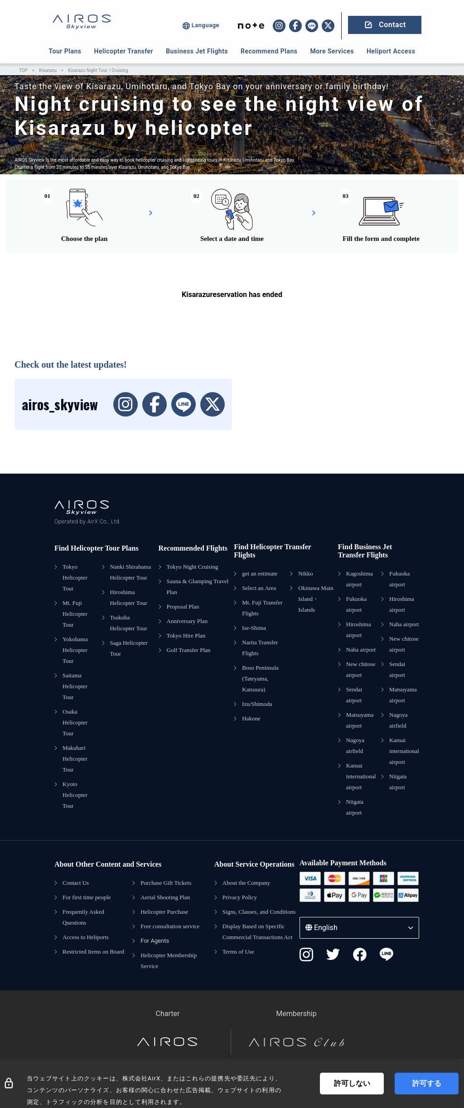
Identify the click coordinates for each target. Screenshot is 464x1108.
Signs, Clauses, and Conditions (258, 911)
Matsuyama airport (360, 720)
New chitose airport (361, 669)
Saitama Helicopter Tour (75, 686)
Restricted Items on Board (93, 951)
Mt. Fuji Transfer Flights (262, 608)
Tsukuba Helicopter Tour (128, 623)
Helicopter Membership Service (168, 960)
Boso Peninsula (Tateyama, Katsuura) (260, 678)
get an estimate (259, 573)
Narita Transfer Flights (260, 648)
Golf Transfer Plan (189, 650)
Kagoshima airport (359, 579)
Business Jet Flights (197, 51)
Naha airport (361, 649)
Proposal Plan (183, 606)
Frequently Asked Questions (83, 917)
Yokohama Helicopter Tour (75, 650)
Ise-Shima (254, 627)
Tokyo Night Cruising (192, 566)
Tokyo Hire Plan (186, 635)
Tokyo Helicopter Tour (75, 577)
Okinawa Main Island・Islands (316, 599)
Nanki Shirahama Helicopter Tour (130, 572)
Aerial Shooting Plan (165, 897)
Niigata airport (354, 807)
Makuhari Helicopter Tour (75, 758)
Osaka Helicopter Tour (75, 722)
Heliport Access (391, 51)
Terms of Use (238, 951)
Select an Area (259, 588)
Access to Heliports (86, 937)
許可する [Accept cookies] (426, 1083)
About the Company (246, 882)
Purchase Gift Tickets (165, 882)
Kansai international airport (361, 776)
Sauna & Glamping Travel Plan (198, 586)
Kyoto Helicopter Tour (75, 795)
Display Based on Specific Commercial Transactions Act (257, 931)
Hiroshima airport (358, 629)
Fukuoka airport (356, 604)
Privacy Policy (239, 897)
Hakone (251, 718)
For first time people (87, 897)
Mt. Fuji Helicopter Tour (75, 614)
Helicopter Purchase (164, 911)
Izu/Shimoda (257, 703)
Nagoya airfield (355, 745)
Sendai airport (354, 695)
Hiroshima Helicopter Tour (128, 597)
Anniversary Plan (187, 621)
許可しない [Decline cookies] (352, 1083)
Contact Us (76, 882)
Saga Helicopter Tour (129, 648)
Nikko (305, 573)
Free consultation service (169, 926)
